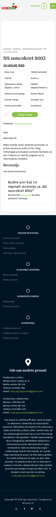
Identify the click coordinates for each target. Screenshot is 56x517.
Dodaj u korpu (25, 114)
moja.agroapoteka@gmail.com (26, 391)
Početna (7, 48)
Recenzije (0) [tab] (9, 138)
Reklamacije (9, 301)
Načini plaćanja (10, 274)
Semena (17, 48)
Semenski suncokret (32, 48)
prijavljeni (26, 195)
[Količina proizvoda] (7, 114)
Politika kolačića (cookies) (16, 333)
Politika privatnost (11, 328)
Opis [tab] (5, 132)
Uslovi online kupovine (13, 243)
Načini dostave (10, 279)
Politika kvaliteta (11, 338)
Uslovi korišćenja (11, 238)
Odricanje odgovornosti (14, 253)
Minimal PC (28, 503)
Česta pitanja (9, 248)
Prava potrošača (11, 306)
